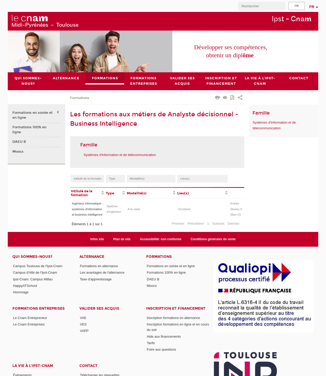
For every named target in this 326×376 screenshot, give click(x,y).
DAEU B (19, 142)
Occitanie (184, 209)
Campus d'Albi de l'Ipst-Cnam (35, 272)
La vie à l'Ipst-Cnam (32, 366)
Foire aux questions (161, 349)
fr (311, 7)
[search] (261, 6)
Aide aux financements (164, 336)
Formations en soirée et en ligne (32, 115)
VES (83, 324)
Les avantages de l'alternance (102, 272)
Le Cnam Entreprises (29, 324)
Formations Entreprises (38, 308)
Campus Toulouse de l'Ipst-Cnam (37, 266)
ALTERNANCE (91, 256)
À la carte (134, 209)
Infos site (97, 239)
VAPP (84, 331)
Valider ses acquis (99, 308)
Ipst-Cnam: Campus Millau (33, 279)
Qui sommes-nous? (32, 256)
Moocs (18, 152)
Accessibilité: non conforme (160, 239)
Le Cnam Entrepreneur (30, 318)
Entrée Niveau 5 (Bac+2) (236, 209)
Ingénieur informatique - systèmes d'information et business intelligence (87, 209)
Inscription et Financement (175, 308)
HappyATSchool (25, 286)
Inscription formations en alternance (173, 318)
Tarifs (151, 343)
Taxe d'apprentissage (96, 279)
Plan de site (122, 239)
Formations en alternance (99, 266)
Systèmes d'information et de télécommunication (120, 155)
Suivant (218, 223)
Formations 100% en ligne (29, 129)
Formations (79, 98)
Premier (178, 223)
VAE (83, 318)
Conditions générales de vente (213, 239)
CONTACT (88, 366)
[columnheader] (87, 192)
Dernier (234, 223)
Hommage (20, 292)
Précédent (196, 223)
